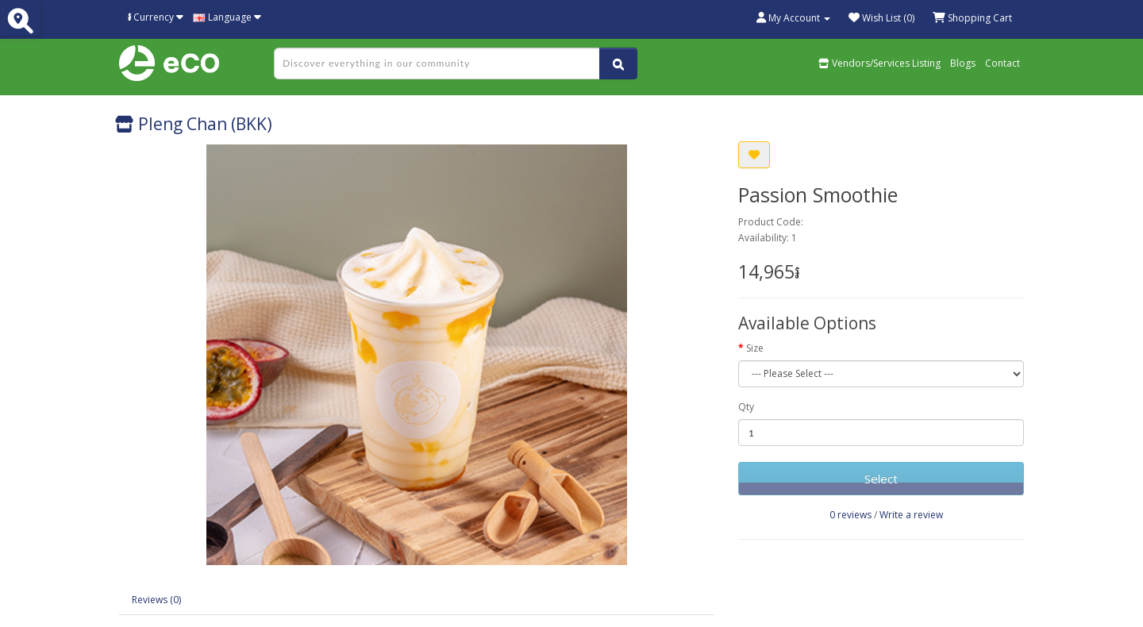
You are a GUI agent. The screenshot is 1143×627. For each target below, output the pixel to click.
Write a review (911, 514)
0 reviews (850, 514)
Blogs (963, 63)
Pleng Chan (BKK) (193, 124)
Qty (746, 407)
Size (755, 348)
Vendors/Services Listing (879, 63)
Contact (1002, 63)
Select (881, 479)
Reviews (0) (156, 599)
